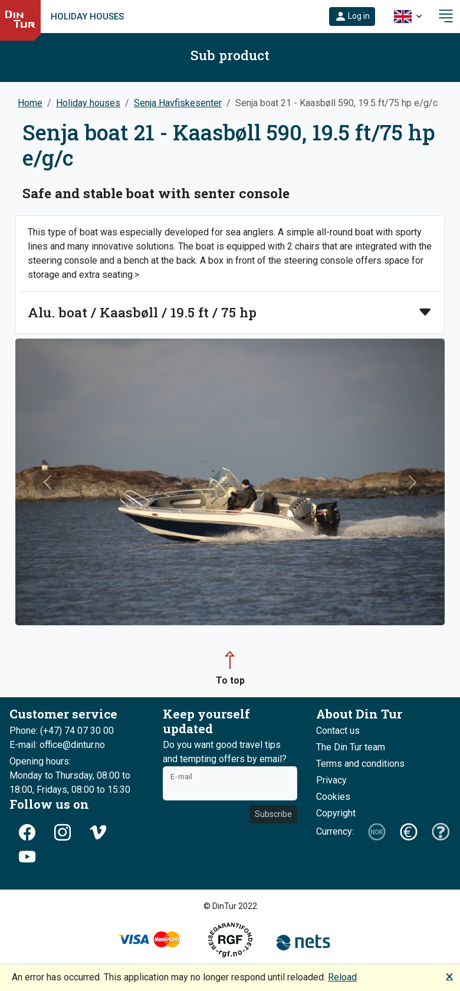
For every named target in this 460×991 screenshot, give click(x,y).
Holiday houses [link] (87, 16)
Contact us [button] (338, 730)
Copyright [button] (336, 813)
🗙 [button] (449, 976)
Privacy (331, 780)
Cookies (333, 796)
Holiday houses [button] (88, 103)
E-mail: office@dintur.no (57, 744)
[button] (352, 16)
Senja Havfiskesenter (178, 103)
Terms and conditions (360, 763)
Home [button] (30, 103)
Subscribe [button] (273, 814)
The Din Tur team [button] (350, 747)
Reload (342, 977)
